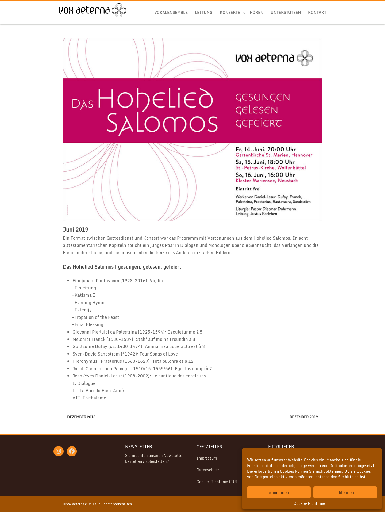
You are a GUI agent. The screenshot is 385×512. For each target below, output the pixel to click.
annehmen (279, 492)
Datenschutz (208, 470)
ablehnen (345, 492)
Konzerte (230, 12)
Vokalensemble (171, 12)
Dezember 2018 (79, 417)
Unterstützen (286, 12)
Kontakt (317, 12)
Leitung (204, 12)
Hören (256, 12)
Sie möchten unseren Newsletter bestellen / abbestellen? (154, 458)
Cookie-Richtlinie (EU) (217, 482)
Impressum (207, 458)
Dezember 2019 (306, 417)
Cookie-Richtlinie (309, 503)
